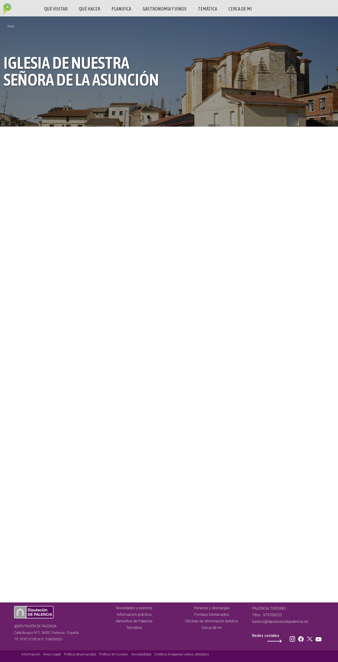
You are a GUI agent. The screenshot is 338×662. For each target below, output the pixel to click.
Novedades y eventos (134, 608)
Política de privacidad (80, 654)
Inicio (11, 26)
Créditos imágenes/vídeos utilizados (181, 654)
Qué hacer (89, 8)
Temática (207, 8)
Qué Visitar (56, 8)
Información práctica (134, 614)
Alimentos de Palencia (134, 621)
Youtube (318, 638)
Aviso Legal (52, 654)
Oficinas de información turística (211, 621)
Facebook (302, 638)
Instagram (293, 638)
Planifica (121, 8)
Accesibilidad (141, 654)
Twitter (310, 638)
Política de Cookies (113, 654)
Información (31, 654)
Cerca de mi (240, 8)
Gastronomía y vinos (164, 8)
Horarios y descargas (211, 608)
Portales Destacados (211, 614)
